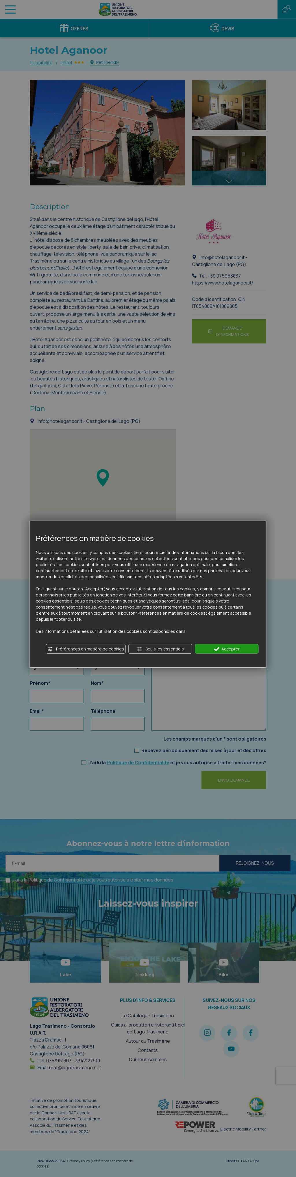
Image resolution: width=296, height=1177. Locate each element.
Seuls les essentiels (160, 649)
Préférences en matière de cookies (86, 649)
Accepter (227, 649)
